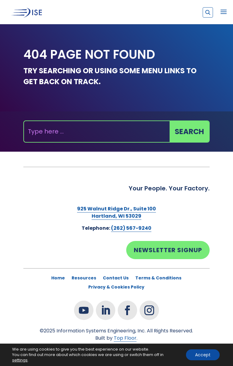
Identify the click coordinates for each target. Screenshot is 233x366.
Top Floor (125, 338)
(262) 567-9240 (131, 228)
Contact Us (116, 278)
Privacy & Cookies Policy (116, 287)
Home (58, 278)
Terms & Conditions (158, 278)
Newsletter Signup (168, 250)
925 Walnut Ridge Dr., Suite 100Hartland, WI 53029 (116, 212)
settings (20, 360)
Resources (84, 278)
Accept (203, 355)
